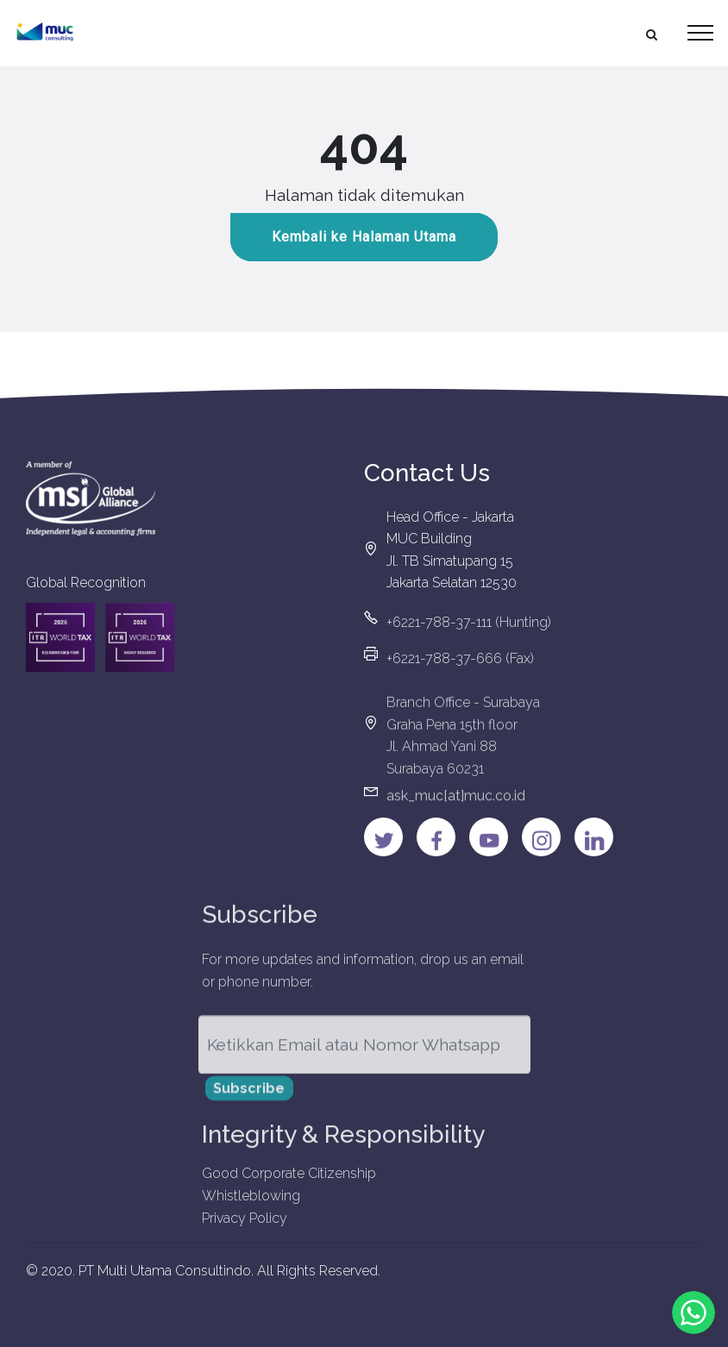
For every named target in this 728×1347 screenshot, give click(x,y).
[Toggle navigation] (700, 32)
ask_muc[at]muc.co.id (455, 803)
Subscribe (249, 1096)
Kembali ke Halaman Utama (364, 237)
